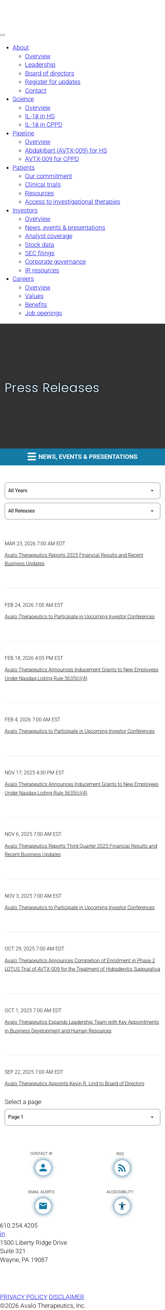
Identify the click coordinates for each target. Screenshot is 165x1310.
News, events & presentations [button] (82, 456)
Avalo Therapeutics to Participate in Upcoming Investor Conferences (80, 617)
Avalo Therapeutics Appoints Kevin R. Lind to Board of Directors (74, 1084)
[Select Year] (82, 491)
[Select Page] (82, 1117)
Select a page (23, 1102)
